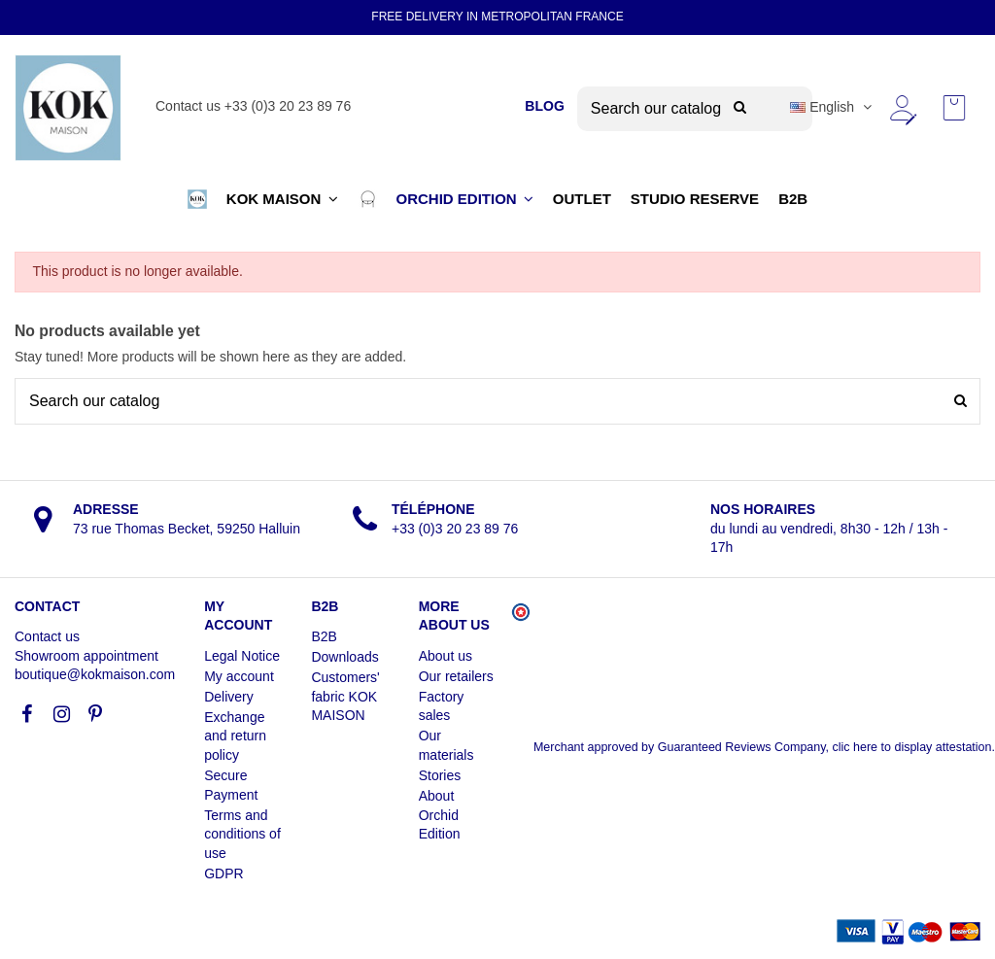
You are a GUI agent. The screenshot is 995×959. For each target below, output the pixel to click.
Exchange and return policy (235, 736)
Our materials (446, 745)
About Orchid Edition (440, 814)
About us (445, 656)
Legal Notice (242, 656)
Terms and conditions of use (242, 834)
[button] (197, 199)
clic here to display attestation (912, 747)
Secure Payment (230, 785)
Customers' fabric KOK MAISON (345, 696)
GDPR (223, 873)
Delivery (229, 696)
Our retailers (456, 676)
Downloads (344, 657)
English (832, 107)
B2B (323, 636)
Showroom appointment (86, 656)
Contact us (47, 636)
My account (239, 676)
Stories (440, 775)
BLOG (544, 106)
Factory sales (441, 706)
